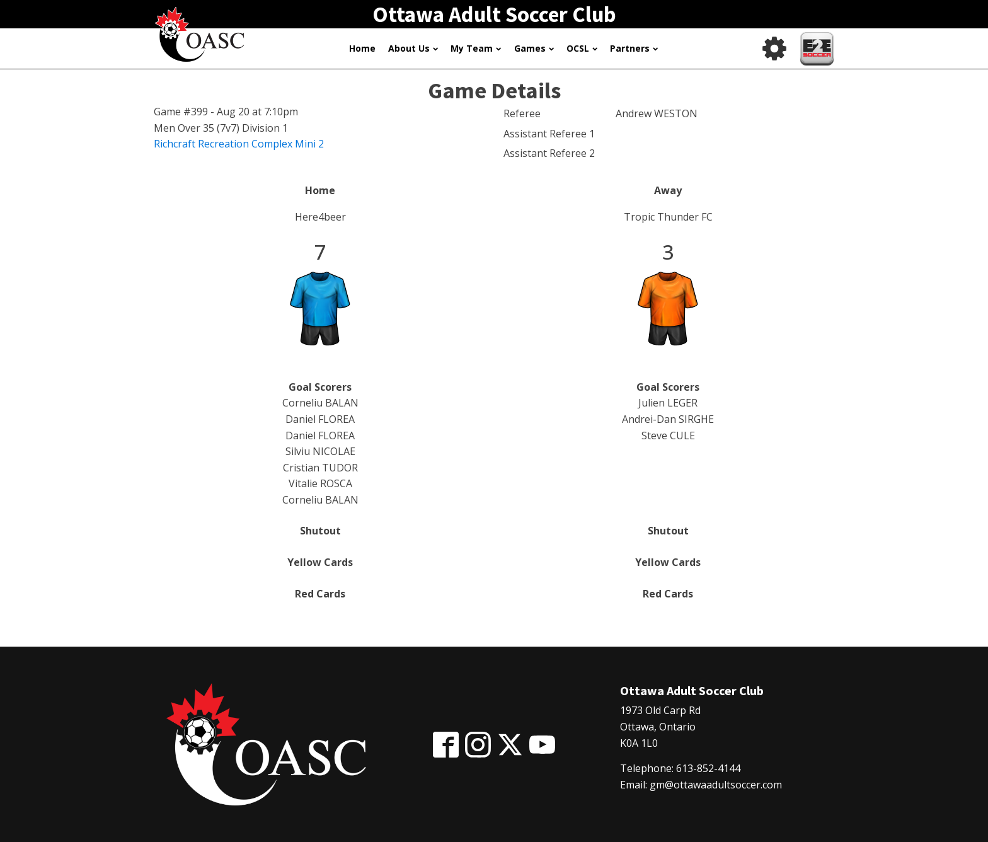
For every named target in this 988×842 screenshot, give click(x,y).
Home (362, 48)
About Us (413, 48)
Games (534, 48)
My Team (476, 48)
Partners (634, 48)
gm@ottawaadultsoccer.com (716, 785)
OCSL (581, 48)
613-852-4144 (708, 768)
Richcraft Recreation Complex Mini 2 (239, 144)
